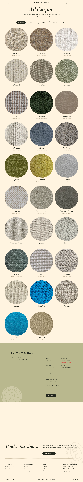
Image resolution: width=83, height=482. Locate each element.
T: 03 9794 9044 (67, 470)
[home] (41, 3)
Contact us (45, 466)
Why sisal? (26, 466)
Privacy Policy (51, 479)
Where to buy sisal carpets (30, 468)
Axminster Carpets (9, 466)
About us (45, 464)
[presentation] (54, 390)
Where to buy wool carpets (11, 471)
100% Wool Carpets (9, 464)
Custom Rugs (27, 471)
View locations (49, 453)
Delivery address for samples (51, 373)
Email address (64, 358)
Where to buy (63, 3)
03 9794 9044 (25, 359)
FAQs (44, 468)
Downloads (45, 471)
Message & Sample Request (51, 379)
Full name (47, 358)
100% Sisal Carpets (28, 464)
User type (63, 365)
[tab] (21, 22)
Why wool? (7, 468)
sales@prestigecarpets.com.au (70, 471)
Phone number (48, 365)
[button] (8, 3)
